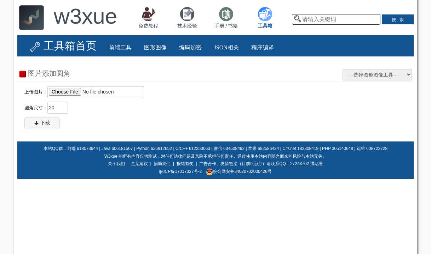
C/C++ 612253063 (193, 148)
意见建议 (139, 163)
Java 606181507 (117, 148)
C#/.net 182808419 (300, 148)
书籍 (233, 26)
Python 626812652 (154, 148)
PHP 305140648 (337, 148)
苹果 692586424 (263, 148)
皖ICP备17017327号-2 (180, 171)
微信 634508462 (229, 148)
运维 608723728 (372, 148)
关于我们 (116, 163)
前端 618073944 (82, 148)
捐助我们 (162, 163)
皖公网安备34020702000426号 (238, 171)
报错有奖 (185, 163)
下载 (42, 123)
